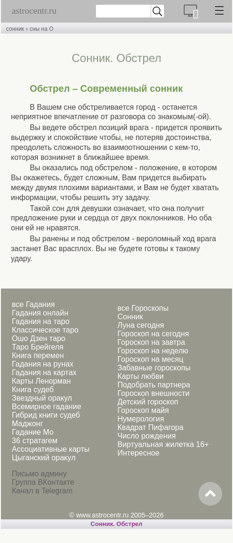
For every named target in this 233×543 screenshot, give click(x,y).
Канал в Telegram (42, 491)
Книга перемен (38, 355)
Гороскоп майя (143, 410)
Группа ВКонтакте (43, 482)
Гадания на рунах (42, 364)
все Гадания (33, 304)
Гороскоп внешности (153, 393)
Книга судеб (33, 389)
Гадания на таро (40, 321)
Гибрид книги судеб (46, 415)
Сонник (130, 317)
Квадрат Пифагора (150, 427)
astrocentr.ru (34, 11)
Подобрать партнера (153, 385)
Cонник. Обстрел (117, 523)
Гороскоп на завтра (151, 342)
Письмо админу (39, 474)
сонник (15, 29)
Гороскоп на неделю (152, 351)
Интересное (138, 453)
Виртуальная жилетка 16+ (162, 444)
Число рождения (146, 436)
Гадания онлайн (40, 313)
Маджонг (27, 424)
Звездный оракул (42, 398)
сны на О (41, 29)
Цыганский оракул (44, 458)
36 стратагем (34, 441)
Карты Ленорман (41, 381)
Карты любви (140, 376)
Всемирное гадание (46, 407)
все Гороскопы (142, 308)
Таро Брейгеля (37, 347)
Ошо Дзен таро (38, 338)
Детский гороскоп (147, 402)
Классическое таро (45, 330)
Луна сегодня (140, 325)
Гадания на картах (44, 372)
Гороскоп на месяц (150, 359)
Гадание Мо (32, 432)
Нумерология (140, 419)
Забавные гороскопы (153, 368)
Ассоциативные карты (50, 449)
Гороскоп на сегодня (153, 334)
